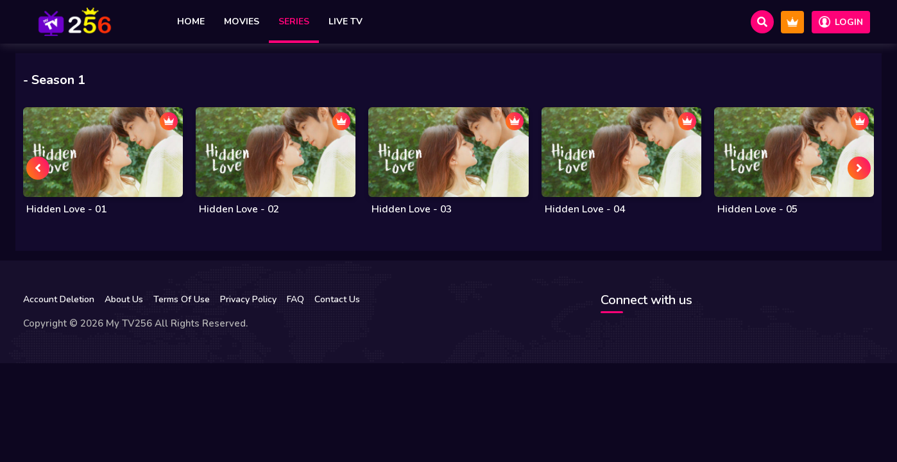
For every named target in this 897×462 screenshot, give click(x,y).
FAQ (295, 299)
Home (191, 21)
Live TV (346, 21)
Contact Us (337, 299)
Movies (241, 21)
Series (293, 21)
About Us (124, 299)
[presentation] (37, 168)
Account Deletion (58, 299)
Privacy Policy (248, 299)
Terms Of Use (181, 299)
